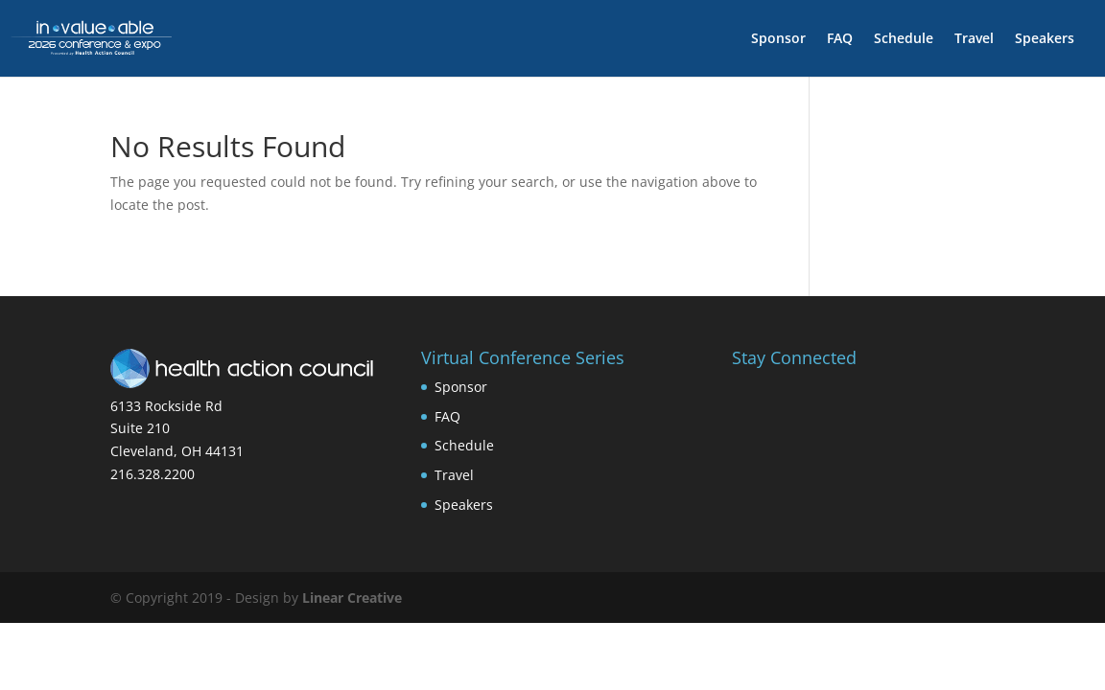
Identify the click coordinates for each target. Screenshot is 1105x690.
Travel (974, 39)
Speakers (1044, 39)
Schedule (903, 39)
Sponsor (778, 39)
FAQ (840, 39)
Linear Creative (352, 597)
